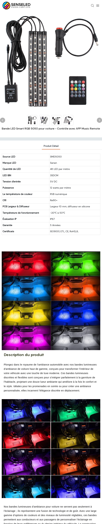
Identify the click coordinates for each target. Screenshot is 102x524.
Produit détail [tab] (51, 146)
